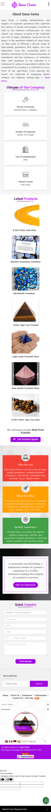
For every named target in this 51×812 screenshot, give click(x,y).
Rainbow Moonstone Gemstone (26, 262)
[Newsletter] (16, 684)
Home (5, 695)
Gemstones (27, 695)
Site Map (29, 698)
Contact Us (17, 698)
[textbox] (25, 612)
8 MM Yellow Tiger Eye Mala (25, 420)
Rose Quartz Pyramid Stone (25, 388)
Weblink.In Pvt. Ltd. (32, 750)
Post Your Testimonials (25, 585)
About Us (15, 695)
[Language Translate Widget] (33, 741)
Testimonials (40, 695)
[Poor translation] (9, 780)
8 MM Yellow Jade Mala (24, 230)
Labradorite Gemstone (24, 293)
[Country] (25, 632)
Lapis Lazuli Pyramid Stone (25, 356)
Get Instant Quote (25, 439)
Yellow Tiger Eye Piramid (25, 325)
